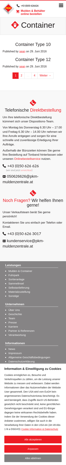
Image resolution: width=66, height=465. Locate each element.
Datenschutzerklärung (22, 361)
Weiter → (45, 75)
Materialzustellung (19, 291)
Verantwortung (17, 334)
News (12, 348)
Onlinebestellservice (27, 158)
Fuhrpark (14, 275)
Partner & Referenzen (22, 330)
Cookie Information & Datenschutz (39, 429)
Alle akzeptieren (33, 439)
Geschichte (15, 314)
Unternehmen (14, 304)
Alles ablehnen (33, 458)
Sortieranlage (16, 279)
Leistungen (13, 265)
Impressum (15, 353)
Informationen (15, 343)
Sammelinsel (16, 283)
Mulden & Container (20, 271)
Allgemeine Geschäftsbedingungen (29, 357)
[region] (33, 414)
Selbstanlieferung (19, 287)
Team (12, 318)
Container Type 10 (33, 44)
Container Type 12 (33, 59)
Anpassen (33, 448)
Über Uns (14, 309)
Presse (13, 322)
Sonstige (14, 295)
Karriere (13, 326)
